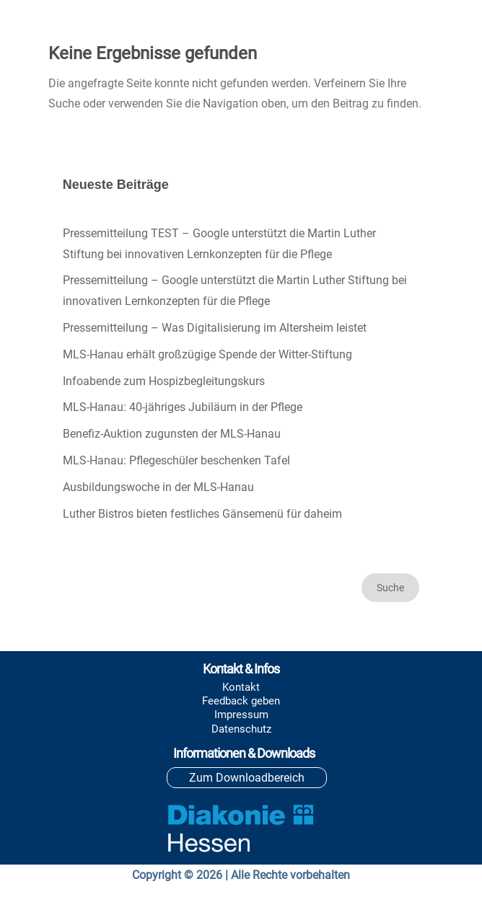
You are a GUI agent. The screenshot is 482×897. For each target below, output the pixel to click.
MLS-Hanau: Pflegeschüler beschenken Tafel (176, 460)
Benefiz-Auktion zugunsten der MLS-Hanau (172, 434)
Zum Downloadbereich (246, 778)
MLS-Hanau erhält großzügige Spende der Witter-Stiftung (207, 354)
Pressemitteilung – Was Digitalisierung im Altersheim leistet (215, 328)
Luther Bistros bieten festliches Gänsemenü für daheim (202, 514)
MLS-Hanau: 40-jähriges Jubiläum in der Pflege (182, 407)
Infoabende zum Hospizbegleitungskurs (164, 381)
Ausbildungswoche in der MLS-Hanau (158, 487)
